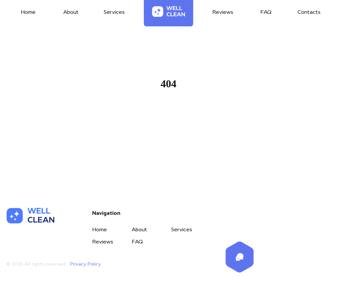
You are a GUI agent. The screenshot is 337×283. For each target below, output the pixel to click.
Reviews (102, 241)
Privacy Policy (85, 264)
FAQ (137, 241)
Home (168, 115)
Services (181, 229)
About (139, 229)
